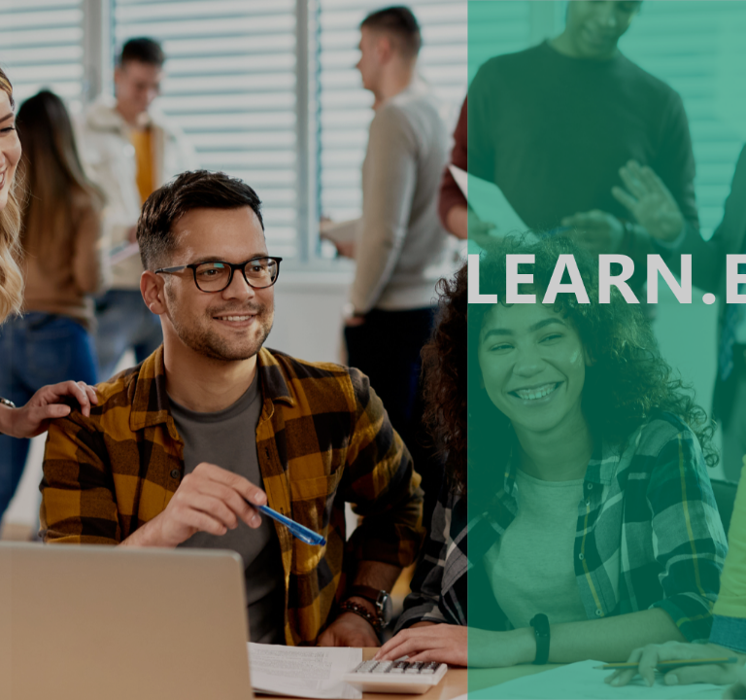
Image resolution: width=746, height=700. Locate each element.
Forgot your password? (311, 435)
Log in (205, 489)
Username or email (95, 253)
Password (65, 346)
